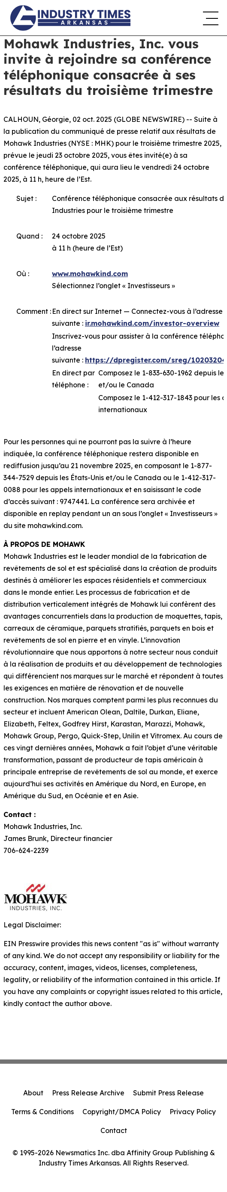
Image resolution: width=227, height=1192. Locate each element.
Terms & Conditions (42, 1111)
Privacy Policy (192, 1111)
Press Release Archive (88, 1093)
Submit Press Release (168, 1093)
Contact (113, 1130)
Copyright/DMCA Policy (121, 1111)
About (33, 1093)
